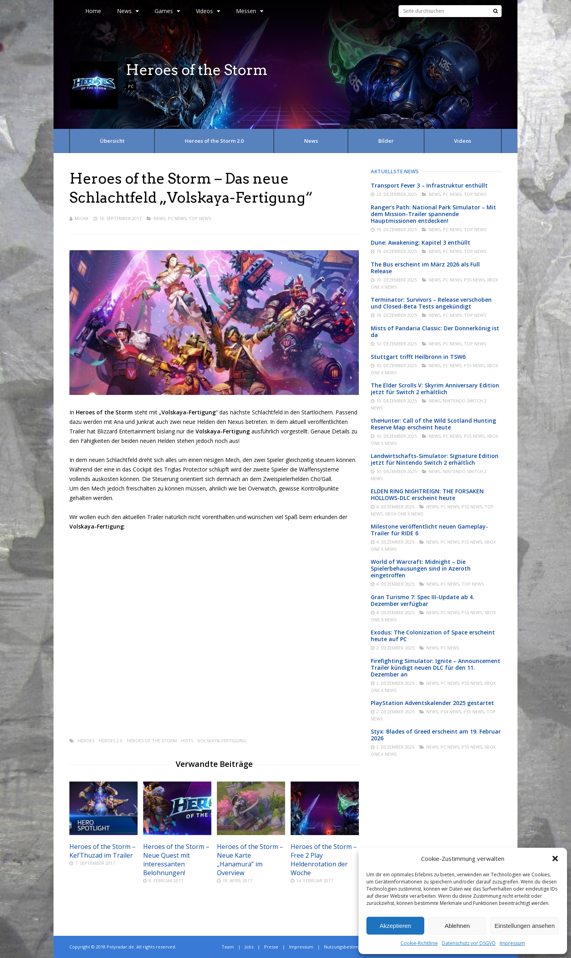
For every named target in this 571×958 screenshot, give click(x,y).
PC (131, 86)
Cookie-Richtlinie (419, 943)
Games (167, 11)
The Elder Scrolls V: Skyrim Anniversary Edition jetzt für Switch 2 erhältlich (435, 388)
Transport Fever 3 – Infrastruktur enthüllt (429, 185)
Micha (81, 218)
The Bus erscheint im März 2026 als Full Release (425, 268)
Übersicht (112, 140)
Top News (200, 218)
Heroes (86, 740)
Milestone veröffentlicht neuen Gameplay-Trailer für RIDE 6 (429, 530)
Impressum (512, 943)
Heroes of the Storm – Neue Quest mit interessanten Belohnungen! (176, 859)
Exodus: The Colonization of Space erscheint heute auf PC (433, 635)
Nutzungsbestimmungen (350, 947)
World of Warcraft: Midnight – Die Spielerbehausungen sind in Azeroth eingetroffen (421, 568)
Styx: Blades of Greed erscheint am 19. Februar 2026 (436, 735)
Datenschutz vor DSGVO (469, 943)
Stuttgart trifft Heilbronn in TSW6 (418, 356)
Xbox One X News (404, 514)
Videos (208, 11)
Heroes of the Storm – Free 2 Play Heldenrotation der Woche (324, 859)
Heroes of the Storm (152, 740)
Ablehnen (457, 925)
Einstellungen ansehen (524, 925)
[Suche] (495, 11)
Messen (249, 11)
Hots (187, 740)
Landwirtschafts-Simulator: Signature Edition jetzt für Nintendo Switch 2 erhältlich (434, 459)
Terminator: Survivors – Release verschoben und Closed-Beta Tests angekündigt (431, 303)
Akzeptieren (395, 925)
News (128, 11)
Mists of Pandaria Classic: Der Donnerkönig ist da (435, 331)
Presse (271, 947)
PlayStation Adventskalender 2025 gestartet (432, 703)
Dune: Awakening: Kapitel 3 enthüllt (420, 242)
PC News (177, 218)
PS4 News (451, 712)
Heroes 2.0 (111, 740)
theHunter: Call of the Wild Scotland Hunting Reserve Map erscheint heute (433, 424)
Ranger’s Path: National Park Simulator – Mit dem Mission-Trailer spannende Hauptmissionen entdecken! (433, 213)
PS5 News (474, 280)
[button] (555, 858)
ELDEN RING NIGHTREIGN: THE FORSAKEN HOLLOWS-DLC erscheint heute (427, 494)
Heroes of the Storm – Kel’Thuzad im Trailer (102, 851)
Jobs (249, 947)
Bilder (386, 140)
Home (93, 11)
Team (228, 947)
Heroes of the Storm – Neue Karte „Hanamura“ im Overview (250, 859)
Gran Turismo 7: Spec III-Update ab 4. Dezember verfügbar (422, 600)
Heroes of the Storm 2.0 (214, 140)
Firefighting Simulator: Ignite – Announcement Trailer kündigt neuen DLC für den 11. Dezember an (435, 667)
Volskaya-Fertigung (221, 740)
